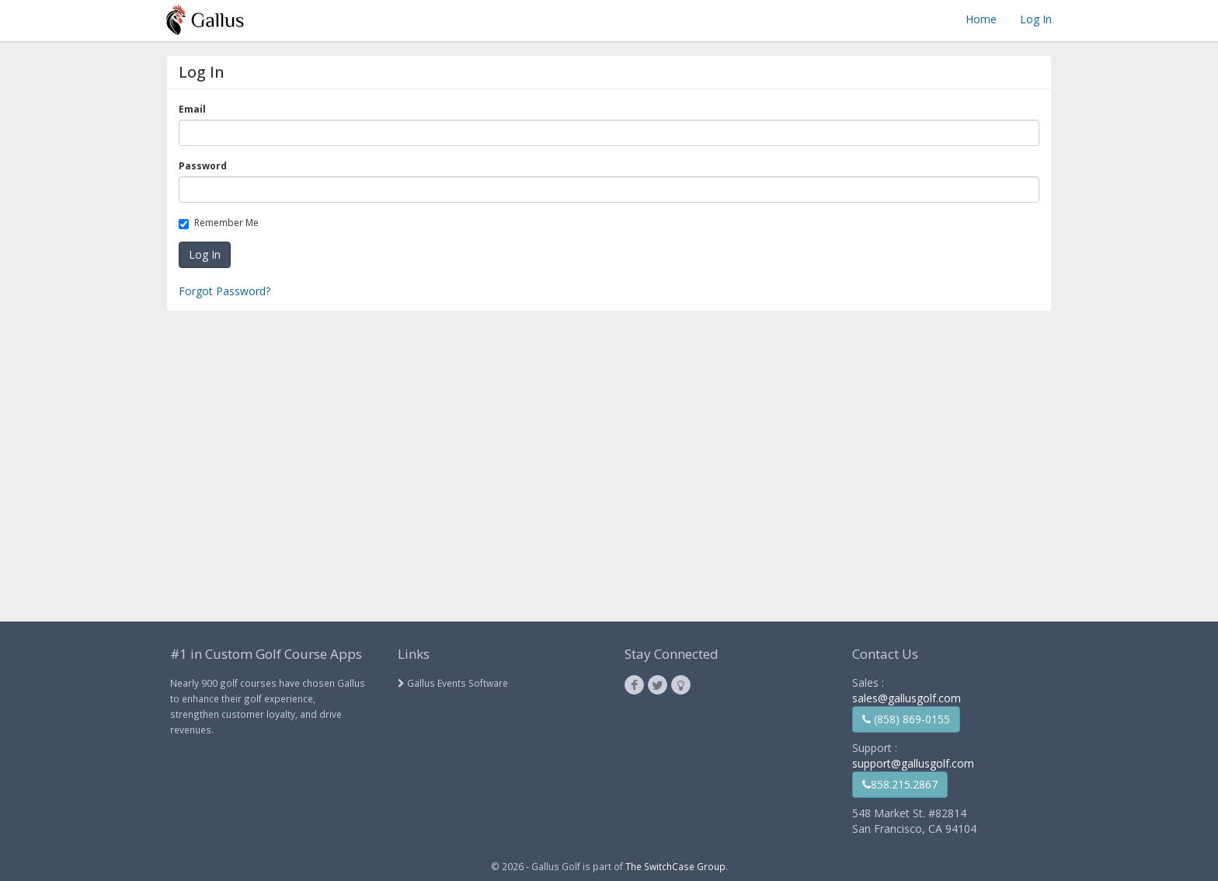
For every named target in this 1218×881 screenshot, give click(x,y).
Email (195, 109)
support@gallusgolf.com (913, 763)
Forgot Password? (224, 291)
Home (981, 19)
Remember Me (221, 222)
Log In (1036, 19)
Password (205, 165)
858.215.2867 (900, 784)
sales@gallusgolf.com (906, 698)
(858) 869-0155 (906, 719)
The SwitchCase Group (675, 866)
